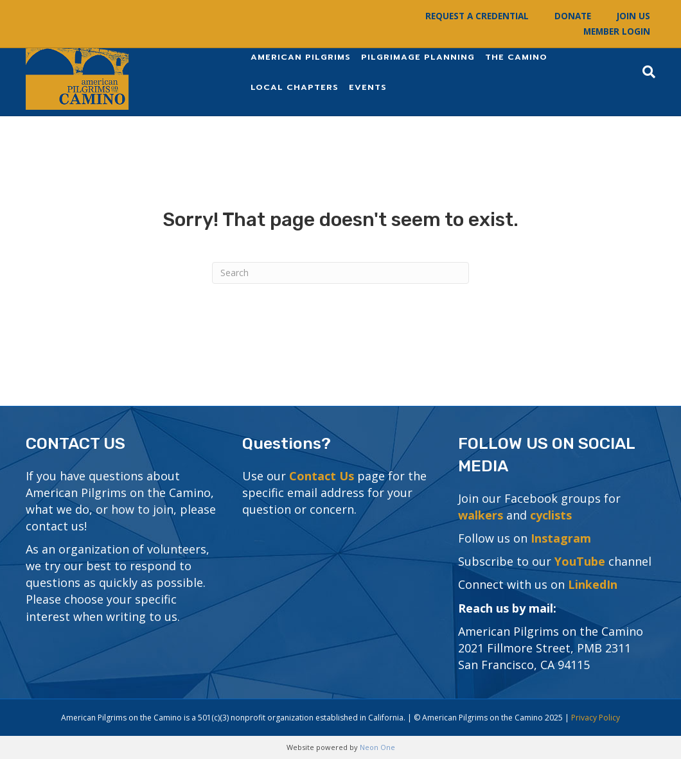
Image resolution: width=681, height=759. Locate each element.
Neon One (377, 747)
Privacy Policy (595, 717)
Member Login (616, 31)
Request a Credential (477, 16)
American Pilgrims (301, 57)
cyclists (551, 515)
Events (368, 87)
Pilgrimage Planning (418, 57)
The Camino (516, 57)
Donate (572, 16)
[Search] (646, 72)
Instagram (561, 538)
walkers (480, 515)
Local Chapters (295, 87)
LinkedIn (592, 584)
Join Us (633, 16)
